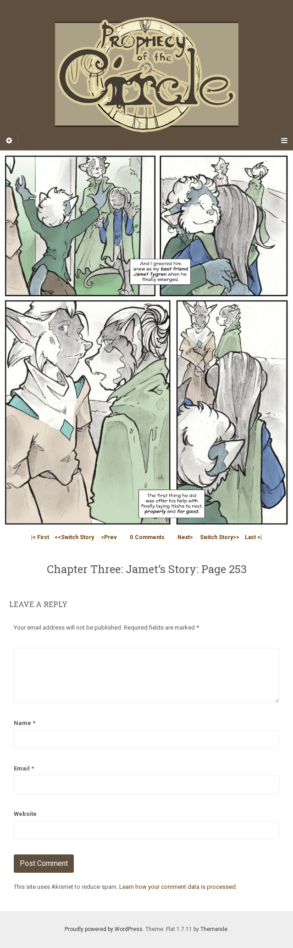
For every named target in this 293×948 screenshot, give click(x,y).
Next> (185, 537)
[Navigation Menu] (284, 141)
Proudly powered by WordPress (104, 929)
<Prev (109, 537)
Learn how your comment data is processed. (178, 886)
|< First (40, 537)
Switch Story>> (219, 537)
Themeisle (213, 929)
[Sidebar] (9, 141)
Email (24, 768)
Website (25, 813)
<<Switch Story (74, 537)
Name (24, 722)
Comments (147, 537)
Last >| (253, 537)
